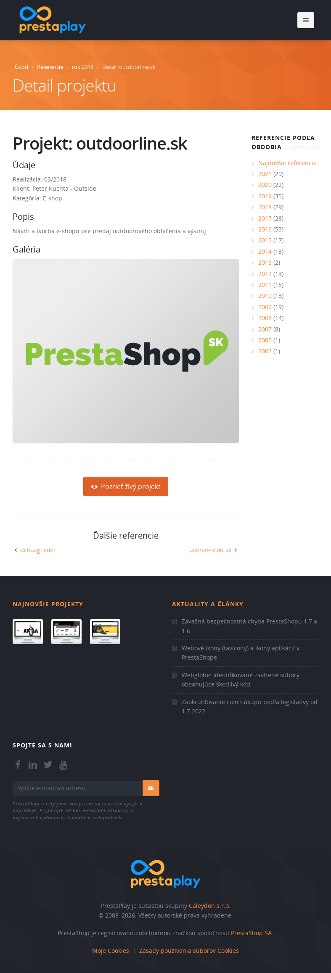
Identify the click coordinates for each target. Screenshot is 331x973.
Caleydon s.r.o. (209, 906)
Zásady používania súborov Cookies (189, 951)
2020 (265, 185)
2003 (265, 351)
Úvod (21, 67)
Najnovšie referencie (287, 163)
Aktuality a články (208, 604)
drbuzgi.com (38, 550)
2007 (265, 329)
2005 (265, 340)
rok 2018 (82, 67)
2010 (265, 296)
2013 (265, 262)
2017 (265, 218)
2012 (265, 274)
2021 (265, 174)
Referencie (50, 67)
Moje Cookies (110, 951)
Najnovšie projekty (48, 604)
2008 (265, 318)
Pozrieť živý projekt (126, 486)
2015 (265, 240)
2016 (265, 229)
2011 (265, 285)
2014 (265, 251)
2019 (265, 196)
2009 (265, 307)
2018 (265, 207)
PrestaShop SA (251, 933)
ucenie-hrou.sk (210, 550)
